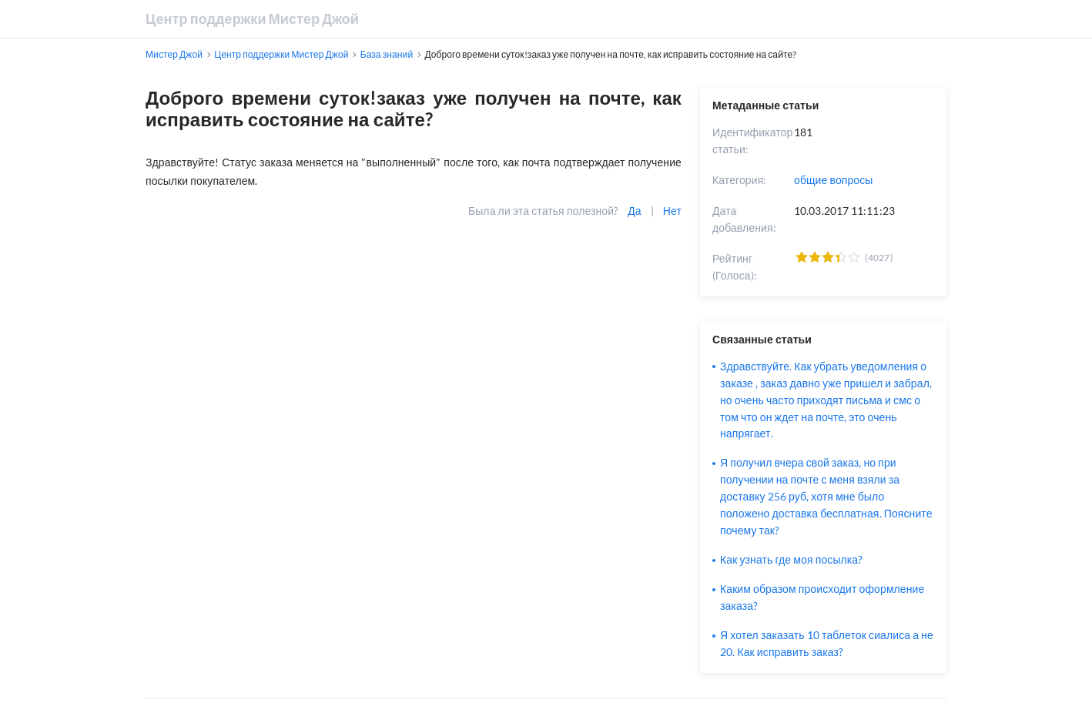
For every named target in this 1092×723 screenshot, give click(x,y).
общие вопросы (833, 179)
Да (634, 210)
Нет (672, 210)
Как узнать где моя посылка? (791, 559)
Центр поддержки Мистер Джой (252, 18)
